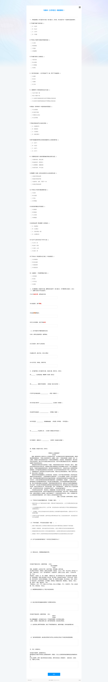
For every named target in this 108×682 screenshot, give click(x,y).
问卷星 (51, 680)
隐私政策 (30, 680)
